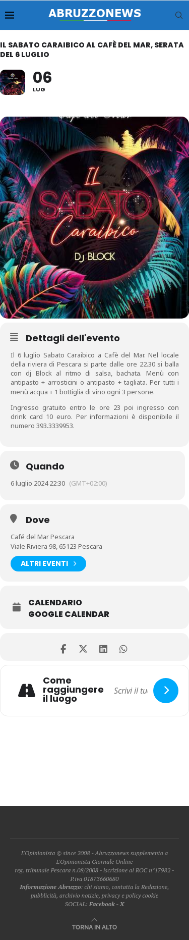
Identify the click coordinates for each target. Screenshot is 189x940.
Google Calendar (68, 614)
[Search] (179, 15)
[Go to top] (94, 926)
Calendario (55, 602)
